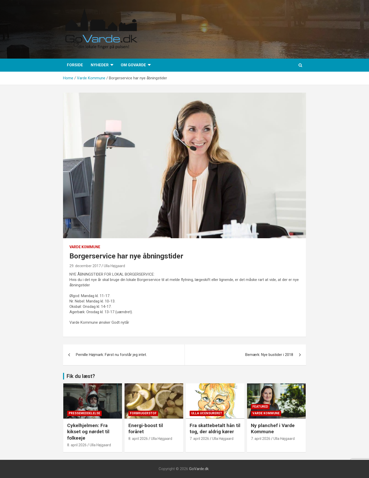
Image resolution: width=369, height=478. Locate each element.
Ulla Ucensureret (206, 413)
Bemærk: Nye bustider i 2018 (269, 354)
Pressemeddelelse (84, 413)
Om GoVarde (133, 65)
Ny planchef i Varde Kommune (273, 428)
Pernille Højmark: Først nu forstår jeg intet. (112, 354)
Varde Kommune (84, 247)
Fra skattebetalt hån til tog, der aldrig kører (215, 428)
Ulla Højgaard (114, 266)
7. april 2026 (199, 439)
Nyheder (100, 65)
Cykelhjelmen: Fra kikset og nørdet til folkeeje (88, 431)
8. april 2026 (77, 445)
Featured (260, 406)
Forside (75, 65)
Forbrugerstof (143, 413)
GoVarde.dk (199, 468)
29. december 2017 (85, 266)
